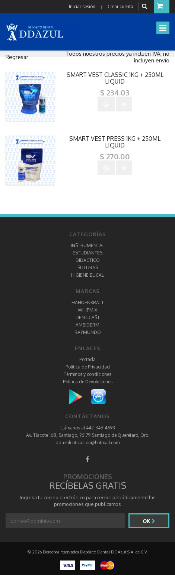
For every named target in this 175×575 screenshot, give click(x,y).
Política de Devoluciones (87, 381)
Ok (149, 521)
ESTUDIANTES (87, 253)
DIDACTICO (88, 260)
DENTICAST (88, 317)
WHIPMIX (87, 310)
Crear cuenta (120, 6)
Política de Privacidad (88, 367)
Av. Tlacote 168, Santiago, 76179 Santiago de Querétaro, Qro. (87, 435)
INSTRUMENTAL (88, 245)
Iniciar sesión (82, 6)
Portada (87, 359)
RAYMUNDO (87, 332)
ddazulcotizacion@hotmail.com (87, 442)
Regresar (17, 57)
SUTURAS (87, 267)
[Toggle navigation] (162, 28)
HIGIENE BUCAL (87, 275)
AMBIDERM (87, 325)
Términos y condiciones (87, 374)
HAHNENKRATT (87, 302)
